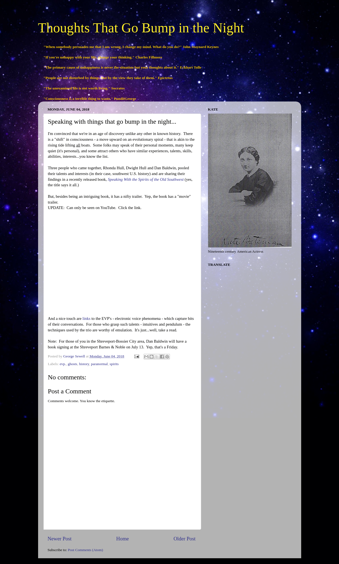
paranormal (99, 364)
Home (122, 539)
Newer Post (60, 539)
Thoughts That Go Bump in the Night (141, 27)
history (84, 364)
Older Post (184, 539)
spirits (114, 364)
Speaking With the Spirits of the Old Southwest (146, 179)
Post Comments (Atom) (85, 550)
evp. (63, 364)
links (85, 318)
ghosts (72, 364)
